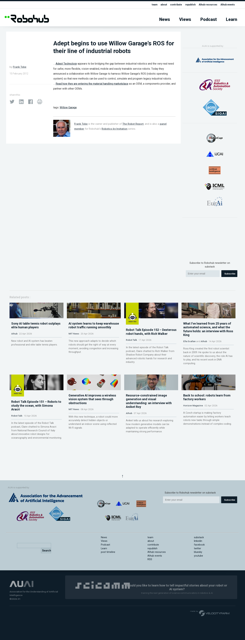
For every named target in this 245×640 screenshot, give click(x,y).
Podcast (208, 19)
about (159, 4)
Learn (231, 19)
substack (199, 558)
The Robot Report (133, 123)
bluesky (198, 572)
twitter (197, 569)
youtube (198, 576)
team (150, 4)
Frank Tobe (19, 66)
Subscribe (229, 273)
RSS (150, 580)
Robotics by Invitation (114, 128)
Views (185, 19)
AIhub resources (206, 4)
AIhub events (227, 4)
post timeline (108, 572)
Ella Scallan (189, 362)
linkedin (198, 561)
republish (187, 4)
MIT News (74, 354)
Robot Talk (131, 354)
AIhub (14, 354)
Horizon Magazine (193, 447)
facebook (199, 565)
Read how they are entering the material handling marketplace (92, 83)
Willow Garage (68, 107)
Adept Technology (66, 63)
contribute (172, 4)
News (164, 19)
